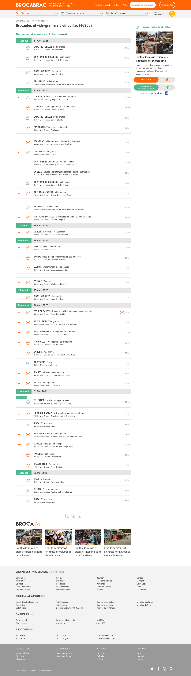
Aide (125, 5)
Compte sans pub (102, 5)
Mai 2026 (100, 620)
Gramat (99, 590)
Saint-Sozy (141, 584)
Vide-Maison (61, 605)
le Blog (116, 5)
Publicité (100, 656)
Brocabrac (101, 653)
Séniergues (20, 578)
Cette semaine (22, 623)
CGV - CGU (20, 656)
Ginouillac (41, 21)
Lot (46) (30, 21)
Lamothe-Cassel (63, 590)
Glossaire (141, 656)
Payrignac (100, 584)
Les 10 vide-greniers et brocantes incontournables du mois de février (88, 552)
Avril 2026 (60, 623)
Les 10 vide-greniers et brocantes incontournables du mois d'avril (152, 59)
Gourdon (100, 578)
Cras (139, 587)
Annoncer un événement (143, 5)
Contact (140, 659)
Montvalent (142, 590)
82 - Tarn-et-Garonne (105, 638)
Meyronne (141, 581)
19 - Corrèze (61, 635)
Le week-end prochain (65, 620)
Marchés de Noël (144, 605)
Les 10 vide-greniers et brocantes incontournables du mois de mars (58, 552)
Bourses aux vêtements (106, 608)
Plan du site (21, 659)
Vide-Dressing (62, 602)
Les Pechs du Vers (104, 581)
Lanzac (140, 578)
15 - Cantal (20, 638)
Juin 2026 (100, 623)
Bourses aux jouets (104, 605)
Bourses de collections (105, 602)
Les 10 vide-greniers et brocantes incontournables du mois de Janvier (117, 552)
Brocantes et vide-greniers (27, 602)
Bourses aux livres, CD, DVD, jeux (69, 608)
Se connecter (167, 5)
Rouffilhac (60, 584)
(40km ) (57, 34)
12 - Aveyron (21, 635)
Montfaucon (21, 581)
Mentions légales (23, 653)
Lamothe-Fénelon (103, 587)
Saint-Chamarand (23, 587)
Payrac (59, 578)
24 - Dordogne (62, 638)
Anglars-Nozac (62, 587)
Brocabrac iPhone (64, 656)
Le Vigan (19, 584)
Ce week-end (21, 620)
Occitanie (20, 21)
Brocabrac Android (64, 653)
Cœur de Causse (23, 590)
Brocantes (20, 605)
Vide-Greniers (21, 608)
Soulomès (60, 581)
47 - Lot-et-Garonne (104, 635)
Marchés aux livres (145, 602)
